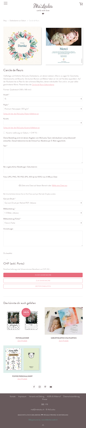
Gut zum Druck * (9, 198)
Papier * (6, 104)
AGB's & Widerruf (54, 396)
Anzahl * (6, 94)
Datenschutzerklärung (71, 396)
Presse (44, 399)
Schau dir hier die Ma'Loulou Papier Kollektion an (21, 113)
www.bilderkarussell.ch (49, 419)
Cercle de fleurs (34, 20)
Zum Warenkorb (43, 280)
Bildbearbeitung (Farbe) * (12, 218)
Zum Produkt (22, 340)
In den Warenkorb (43, 275)
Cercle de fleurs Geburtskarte (43, 84)
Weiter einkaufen (43, 286)
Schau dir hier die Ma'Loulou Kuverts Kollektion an (21, 127)
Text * (5, 145)
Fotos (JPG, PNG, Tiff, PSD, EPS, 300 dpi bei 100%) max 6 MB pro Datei (30, 176)
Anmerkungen (8, 228)
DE (42, 404)
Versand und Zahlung (36, 396)
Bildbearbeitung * (9, 208)
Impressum (22, 396)
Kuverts (6, 118)
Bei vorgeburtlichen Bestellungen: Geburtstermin (20, 166)
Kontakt (13, 396)
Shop (5, 20)
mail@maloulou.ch (37, 409)
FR (47, 404)
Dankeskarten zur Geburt (18, 20)
